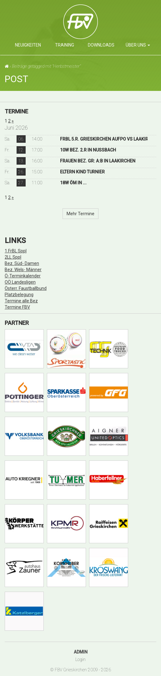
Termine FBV (17, 307)
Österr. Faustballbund (26, 288)
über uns (138, 44)
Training (64, 44)
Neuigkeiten (28, 44)
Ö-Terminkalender (23, 275)
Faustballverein (101, 24)
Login (80, 659)
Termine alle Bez (21, 300)
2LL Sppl (13, 257)
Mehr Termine (80, 213)
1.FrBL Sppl (16, 250)
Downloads (101, 44)
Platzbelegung (19, 294)
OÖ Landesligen (20, 282)
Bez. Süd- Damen (22, 263)
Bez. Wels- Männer (23, 269)
